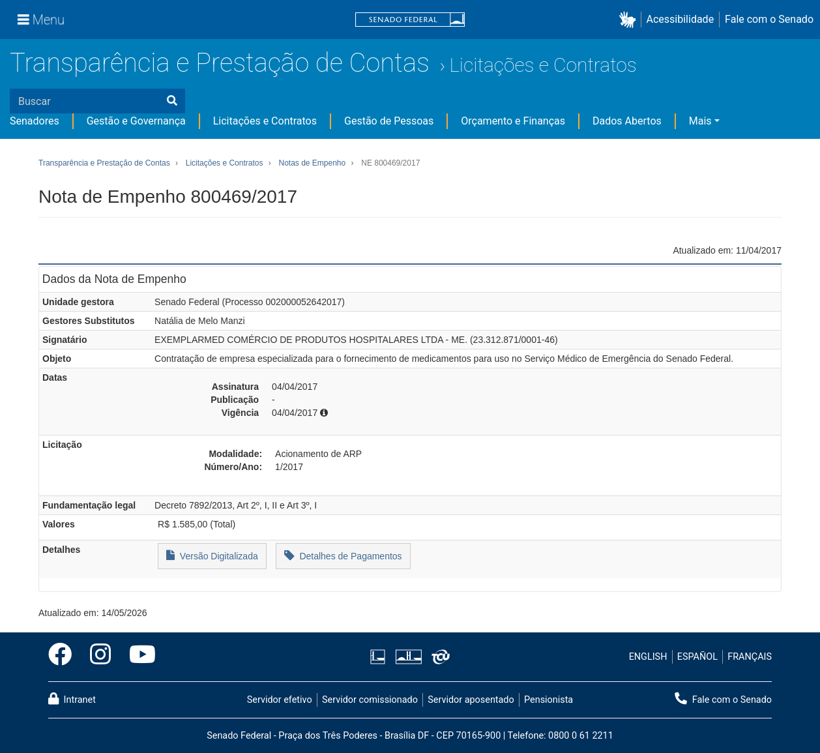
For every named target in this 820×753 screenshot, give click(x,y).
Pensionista (548, 699)
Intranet (72, 698)
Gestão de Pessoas (388, 121)
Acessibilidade (680, 19)
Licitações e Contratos (542, 64)
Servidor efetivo (279, 699)
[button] (630, 20)
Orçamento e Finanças (513, 121)
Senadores (34, 121)
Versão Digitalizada (212, 555)
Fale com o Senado (769, 19)
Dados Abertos (627, 121)
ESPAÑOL (697, 656)
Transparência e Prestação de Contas (220, 63)
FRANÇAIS (749, 656)
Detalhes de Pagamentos (343, 555)
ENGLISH (648, 656)
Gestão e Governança (136, 121)
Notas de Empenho (311, 163)
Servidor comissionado (370, 699)
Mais (700, 121)
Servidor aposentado (471, 699)
